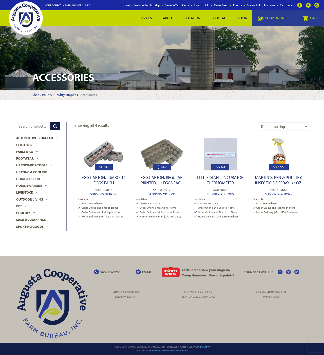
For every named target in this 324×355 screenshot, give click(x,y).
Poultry (47, 95)
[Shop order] (283, 126)
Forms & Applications (261, 5)
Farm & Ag (24, 151)
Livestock (24, 192)
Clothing (24, 145)
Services (145, 18)
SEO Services (180, 350)
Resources (287, 5)
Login (243, 18)
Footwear (25, 158)
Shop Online (274, 18)
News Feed (221, 5)
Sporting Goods (30, 226)
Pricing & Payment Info (198, 297)
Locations (193, 18)
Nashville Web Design (156, 350)
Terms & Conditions (125, 291)
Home (126, 5)
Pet (19, 206)
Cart (310, 18)
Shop (36, 95)
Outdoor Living (29, 199)
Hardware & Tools (31, 165)
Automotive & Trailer (34, 138)
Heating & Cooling (31, 172)
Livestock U (201, 5)
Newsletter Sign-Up (147, 5)
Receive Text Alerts (177, 5)
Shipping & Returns (198, 291)
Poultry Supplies (66, 95)
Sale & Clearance (31, 219)
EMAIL (147, 272)
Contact (220, 18)
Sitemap (205, 346)
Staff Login (271, 297)
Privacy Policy (125, 297)
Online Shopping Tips (271, 291)
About (168, 18)
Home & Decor (28, 179)
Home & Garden (29, 185)
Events (237, 5)
